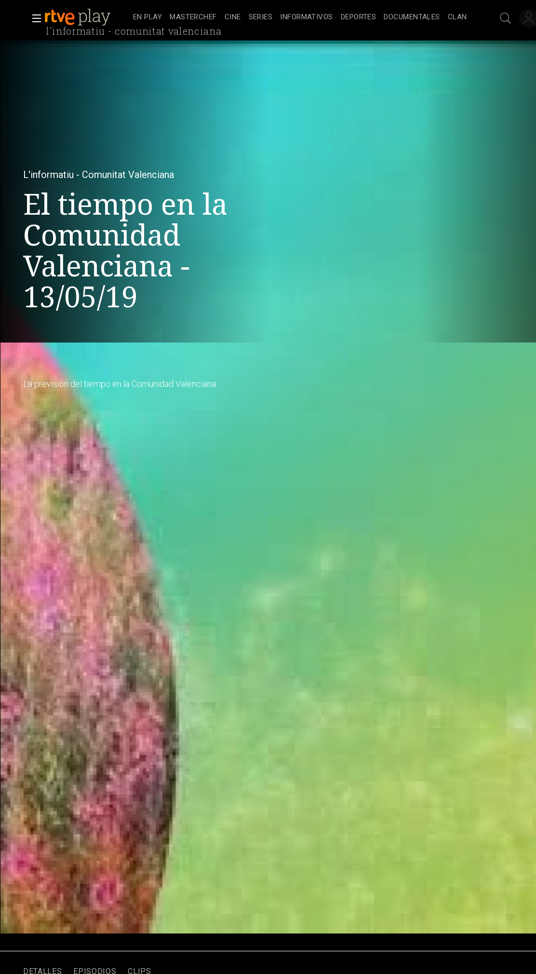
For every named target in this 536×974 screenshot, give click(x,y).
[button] (33, 18)
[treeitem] (147, 17)
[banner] (86, 17)
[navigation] (300, 17)
